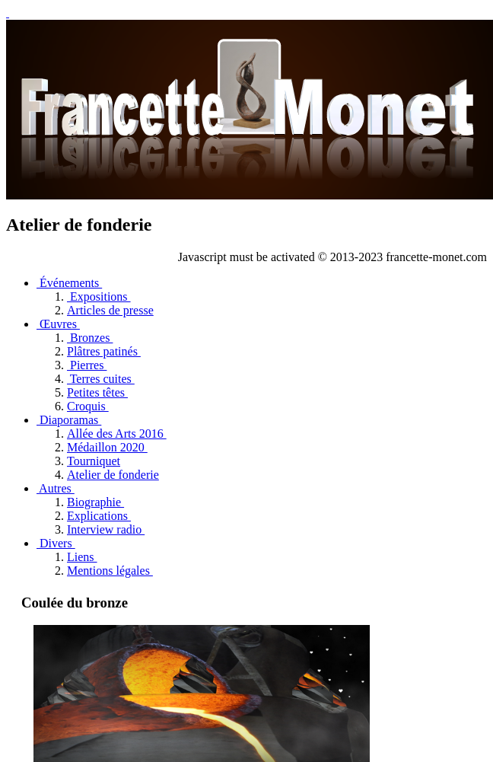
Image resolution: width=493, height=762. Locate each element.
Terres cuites (101, 378)
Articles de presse (110, 310)
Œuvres (58, 323)
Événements (69, 282)
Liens (82, 556)
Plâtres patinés (104, 351)
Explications (99, 515)
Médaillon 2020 (107, 447)
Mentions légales (110, 570)
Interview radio (106, 529)
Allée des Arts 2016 (117, 433)
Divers (56, 543)
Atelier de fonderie (113, 474)
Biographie (95, 502)
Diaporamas (69, 419)
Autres (56, 488)
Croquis (88, 406)
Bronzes (90, 337)
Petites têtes (97, 392)
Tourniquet (93, 460)
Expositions (99, 296)
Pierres (87, 365)
